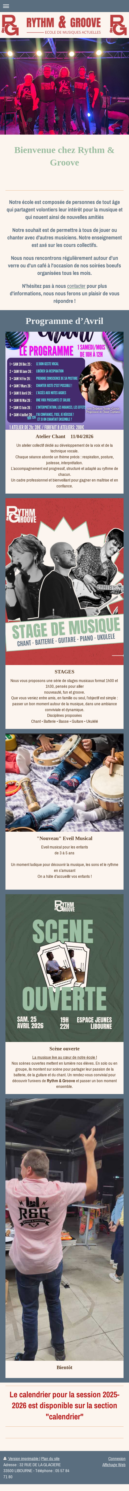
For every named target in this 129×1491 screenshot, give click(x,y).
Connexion (117, 1458)
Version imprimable (21, 1458)
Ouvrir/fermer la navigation (64, 6)
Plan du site (50, 1458)
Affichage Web (114, 1464)
